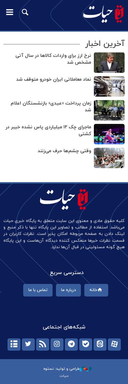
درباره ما (68, 290)
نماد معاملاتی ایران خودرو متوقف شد (53, 79)
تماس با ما (37, 290)
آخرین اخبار (105, 44)
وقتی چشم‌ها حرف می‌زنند (64, 151)
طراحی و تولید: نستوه (67, 368)
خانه (96, 290)
